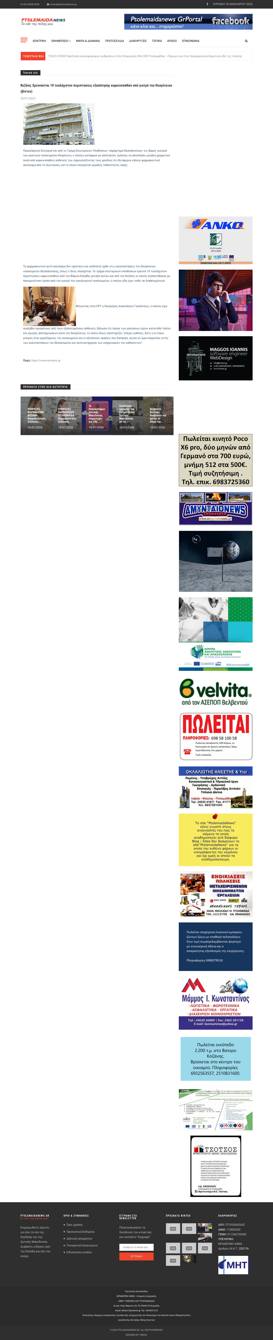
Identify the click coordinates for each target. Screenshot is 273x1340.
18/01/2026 (35, 427)
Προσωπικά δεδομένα (81, 1231)
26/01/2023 (28, 98)
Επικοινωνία (190, 41)
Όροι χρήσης (75, 1224)
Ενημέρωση (61, 41)
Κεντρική (39, 41)
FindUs (143, 1335)
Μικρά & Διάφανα (88, 41)
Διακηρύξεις (138, 41)
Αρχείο (172, 41)
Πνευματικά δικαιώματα (82, 1245)
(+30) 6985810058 (30, 4)
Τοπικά (157, 41)
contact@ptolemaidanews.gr (61, 4)
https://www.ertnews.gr (46, 360)
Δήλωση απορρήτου (79, 1238)
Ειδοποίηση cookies (79, 1252)
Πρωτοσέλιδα (114, 41)
